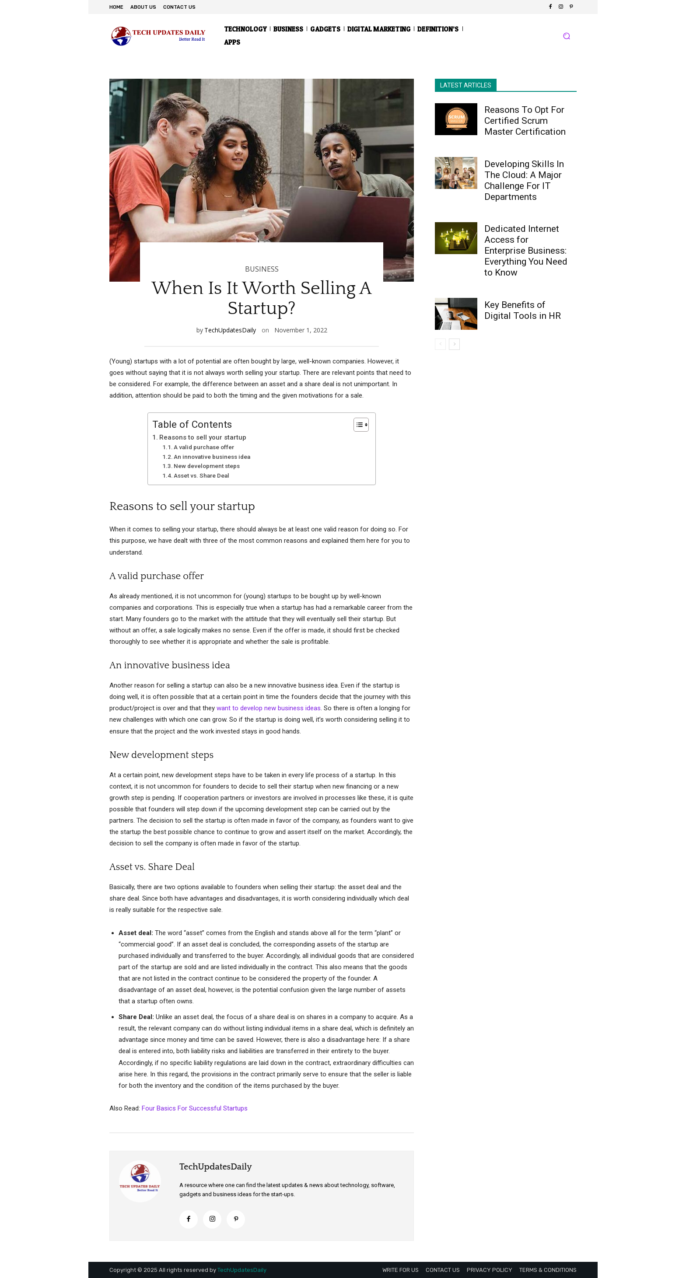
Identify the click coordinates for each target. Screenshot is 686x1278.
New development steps (207, 465)
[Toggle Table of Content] (357, 424)
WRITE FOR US (400, 1270)
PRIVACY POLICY (489, 1270)
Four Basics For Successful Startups (195, 1108)
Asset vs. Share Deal (201, 475)
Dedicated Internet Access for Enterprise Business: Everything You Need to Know (525, 250)
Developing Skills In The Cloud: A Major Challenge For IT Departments (524, 180)
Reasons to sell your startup (202, 437)
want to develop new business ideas (269, 708)
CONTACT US (443, 1270)
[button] (566, 36)
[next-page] (454, 344)
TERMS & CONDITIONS (548, 1270)
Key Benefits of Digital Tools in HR (522, 310)
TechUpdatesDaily (230, 330)
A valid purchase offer (204, 446)
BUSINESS (261, 269)
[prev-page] (440, 344)
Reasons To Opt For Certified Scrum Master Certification (525, 121)
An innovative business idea (212, 456)
